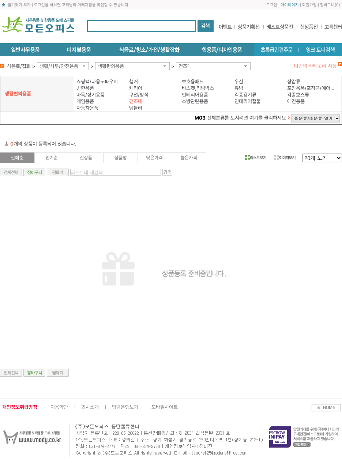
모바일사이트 (164, 407)
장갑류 (293, 81)
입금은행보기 (125, 407)
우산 (238, 81)
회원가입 (309, 5)
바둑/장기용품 (90, 95)
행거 (133, 81)
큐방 (238, 88)
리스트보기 (255, 157)
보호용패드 (193, 81)
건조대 (185, 66)
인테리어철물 (247, 101)
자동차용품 (87, 108)
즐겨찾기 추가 (19, 5)
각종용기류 (245, 95)
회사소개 (90, 407)
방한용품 (85, 88)
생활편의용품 (111, 66)
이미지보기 (285, 157)
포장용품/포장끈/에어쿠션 (312, 88)
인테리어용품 (195, 95)
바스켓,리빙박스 (198, 88)
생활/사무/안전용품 (59, 66)
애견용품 (296, 101)
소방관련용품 (195, 101)
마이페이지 (290, 5)
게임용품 (85, 101)
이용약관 (59, 407)
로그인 (271, 5)
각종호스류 (298, 95)
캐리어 (135, 88)
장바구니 (327, 5)
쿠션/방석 (139, 95)
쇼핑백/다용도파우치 (97, 81)
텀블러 (135, 108)
